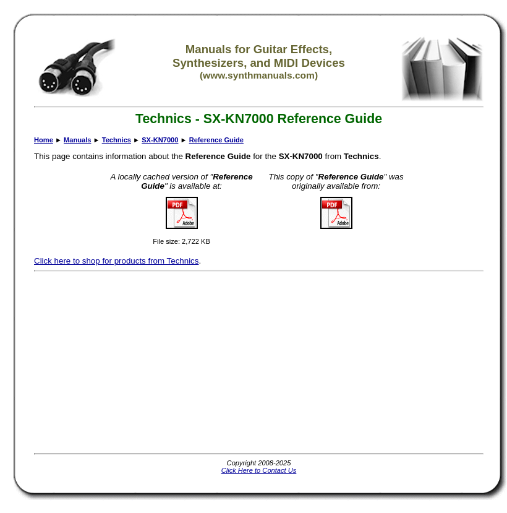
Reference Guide (216, 140)
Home (43, 140)
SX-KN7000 (160, 140)
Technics (116, 140)
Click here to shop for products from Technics (116, 260)
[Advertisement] (254, 362)
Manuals (77, 140)
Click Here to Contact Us (259, 470)
